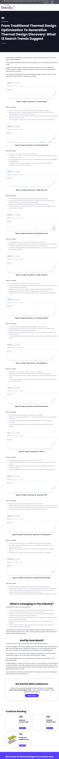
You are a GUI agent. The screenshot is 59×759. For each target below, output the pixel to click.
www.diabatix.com (23, 673)
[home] (8, 7)
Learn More (52, 2)
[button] (55, 7)
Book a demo (32, 695)
